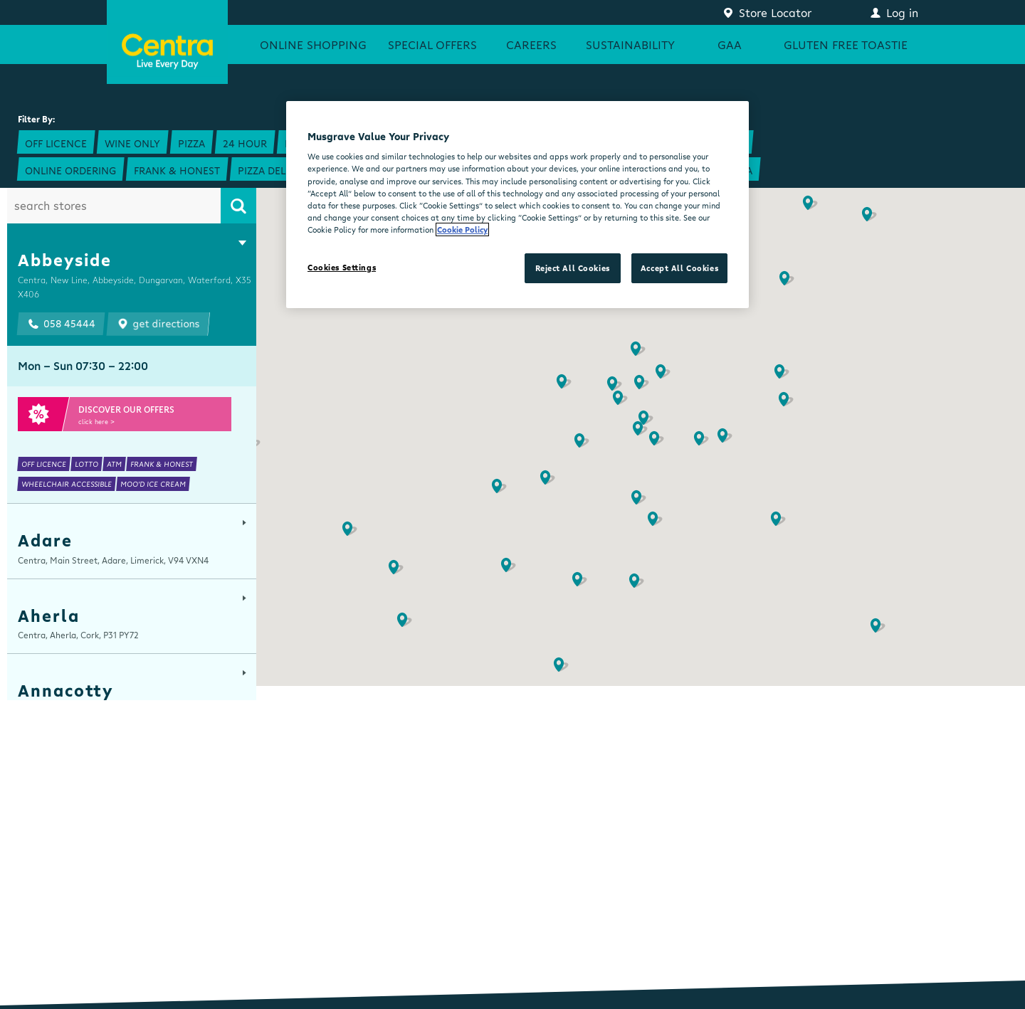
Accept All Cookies (679, 268)
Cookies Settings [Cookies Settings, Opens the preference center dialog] (342, 267)
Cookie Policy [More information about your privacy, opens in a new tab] (462, 229)
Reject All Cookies (572, 268)
